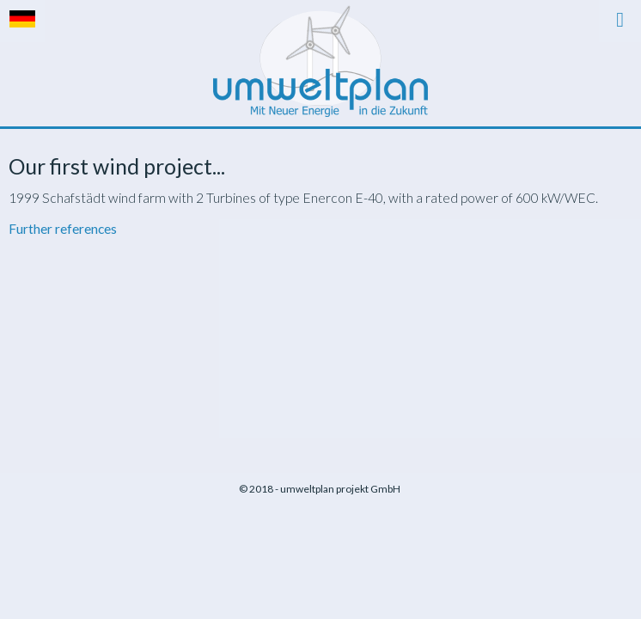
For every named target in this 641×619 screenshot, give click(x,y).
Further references (63, 228)
